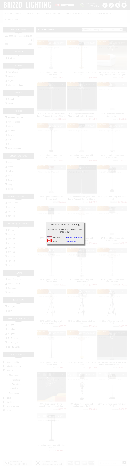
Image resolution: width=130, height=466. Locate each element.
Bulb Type (18, 293)
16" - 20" (11, 231)
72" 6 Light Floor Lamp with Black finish (51, 439)
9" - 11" (11, 222)
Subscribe (107, 460)
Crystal (11, 73)
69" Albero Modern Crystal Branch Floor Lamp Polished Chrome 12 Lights (51, 398)
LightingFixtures (14, 359)
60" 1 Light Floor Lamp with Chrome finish (51, 66)
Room (18, 265)
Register (105, 5)
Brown (11, 128)
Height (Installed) (18, 216)
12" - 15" (11, 227)
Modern (11, 69)
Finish (18, 104)
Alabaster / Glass (15, 78)
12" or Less (13, 195)
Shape (18, 85)
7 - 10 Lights (13, 335)
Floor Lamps (14, 368)
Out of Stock (41, 34)
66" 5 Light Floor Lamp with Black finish (112, 190)
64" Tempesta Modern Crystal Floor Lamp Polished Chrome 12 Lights (81, 108)
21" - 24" (11, 236)
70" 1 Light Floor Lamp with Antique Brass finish (81, 397)
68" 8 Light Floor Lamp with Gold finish (82, 356)
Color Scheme (18, 148)
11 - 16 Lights (14, 339)
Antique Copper (14, 141)
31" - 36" (11, 245)
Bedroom (12, 281)
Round (11, 92)
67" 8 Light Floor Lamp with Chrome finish (51, 273)
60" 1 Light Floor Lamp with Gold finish (82, 66)
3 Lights (11, 322)
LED (38, 13)
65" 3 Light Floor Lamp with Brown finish (51, 149)
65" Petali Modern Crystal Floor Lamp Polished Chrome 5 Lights (81, 190)
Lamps (28, 13)
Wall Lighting (51, 13)
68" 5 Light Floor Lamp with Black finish (82, 315)
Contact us (117, 13)
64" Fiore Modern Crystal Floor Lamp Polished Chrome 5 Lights (112, 66)
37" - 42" (11, 249)
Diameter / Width (18, 189)
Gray (10, 177)
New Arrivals (99, 13)
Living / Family (14, 276)
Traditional (16, 373)
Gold (10, 132)
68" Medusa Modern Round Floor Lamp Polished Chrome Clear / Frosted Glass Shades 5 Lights (112, 357)
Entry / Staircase (15, 272)
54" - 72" (11, 258)
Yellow (11, 164)
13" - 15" (11, 200)
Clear (10, 155)
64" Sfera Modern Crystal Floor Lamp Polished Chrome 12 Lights (51, 107)
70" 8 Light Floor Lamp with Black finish (112, 397)
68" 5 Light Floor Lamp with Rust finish (112, 315)
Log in (111, 5)
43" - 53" (11, 253)
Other (10, 96)
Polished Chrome (15, 110)
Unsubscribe (119, 460)
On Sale (18, 44)
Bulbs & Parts (71, 13)
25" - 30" (11, 240)
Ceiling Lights (13, 13)
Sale (85, 13)
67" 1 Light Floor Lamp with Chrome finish (112, 232)
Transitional (13, 64)
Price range (18, 22)
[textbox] (102, 22)
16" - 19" (11, 204)
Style (18, 58)
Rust (10, 137)
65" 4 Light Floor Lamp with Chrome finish (81, 149)
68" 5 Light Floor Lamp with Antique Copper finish (51, 315)
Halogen (11, 299)
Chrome (11, 123)
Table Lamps (14, 386)
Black (10, 119)
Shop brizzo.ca (71, 241)
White (10, 168)
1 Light (11, 317)
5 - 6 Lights (13, 331)
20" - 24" (11, 209)
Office (10, 285)
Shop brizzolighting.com (74, 237)
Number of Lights (18, 311)
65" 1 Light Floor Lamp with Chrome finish (112, 107)
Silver (10, 181)
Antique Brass (14, 114)
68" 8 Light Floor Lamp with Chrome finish (51, 356)
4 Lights (11, 326)
